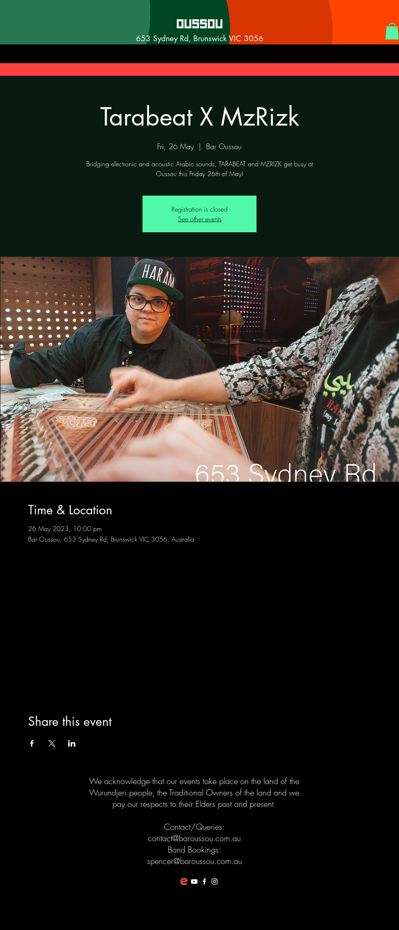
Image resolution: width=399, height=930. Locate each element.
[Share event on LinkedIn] (72, 743)
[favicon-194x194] (184, 881)
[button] (392, 31)
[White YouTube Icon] (194, 881)
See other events (199, 218)
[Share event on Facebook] (32, 743)
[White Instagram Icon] (214, 881)
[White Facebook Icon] (204, 881)
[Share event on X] (52, 743)
